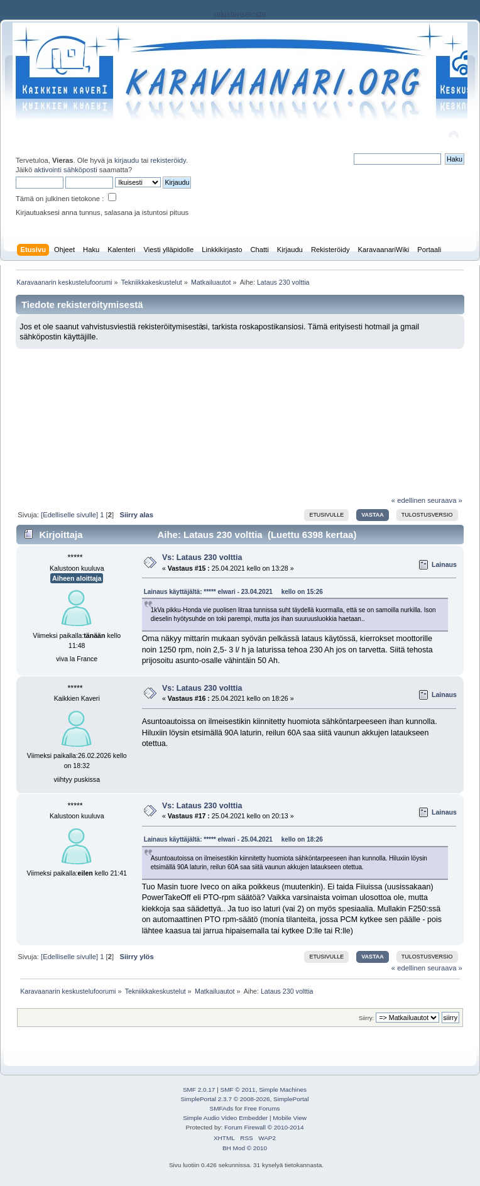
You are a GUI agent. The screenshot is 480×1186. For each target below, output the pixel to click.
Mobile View (290, 1117)
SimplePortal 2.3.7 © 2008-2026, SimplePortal (244, 1098)
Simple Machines (283, 1089)
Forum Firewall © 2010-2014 (263, 1127)
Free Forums (262, 1108)
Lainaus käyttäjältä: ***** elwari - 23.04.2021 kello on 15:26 (233, 591)
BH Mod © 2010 (244, 1148)
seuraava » (444, 500)
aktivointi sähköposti (65, 169)
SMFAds (222, 1108)
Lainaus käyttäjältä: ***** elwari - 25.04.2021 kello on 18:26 (233, 839)
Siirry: (366, 1017)
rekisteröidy (168, 160)
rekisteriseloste (240, 14)
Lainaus (444, 564)
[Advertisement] (240, 418)
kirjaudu (126, 160)
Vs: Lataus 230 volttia (202, 557)
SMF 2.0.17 (199, 1089)
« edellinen (408, 500)
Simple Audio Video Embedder (225, 1117)
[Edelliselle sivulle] (69, 515)
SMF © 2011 (238, 1089)
